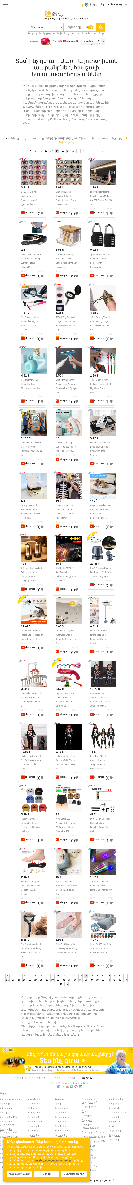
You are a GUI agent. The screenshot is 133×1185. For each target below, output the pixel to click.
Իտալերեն (33, 1135)
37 (92, 980)
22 (7, 980)
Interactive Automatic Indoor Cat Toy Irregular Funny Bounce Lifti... (32, 635)
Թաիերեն (32, 1108)
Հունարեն (60, 1112)
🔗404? (22, 159)
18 (109, 976)
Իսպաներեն (34, 1130)
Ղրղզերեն (60, 1126)
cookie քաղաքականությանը (53, 1160)
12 (46, 151)
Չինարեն (87, 1120)
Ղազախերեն (62, 1121)
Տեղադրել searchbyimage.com (106, 4)
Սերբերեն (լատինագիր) (89, 1156)
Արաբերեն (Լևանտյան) (7, 1123)
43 (125, 980)
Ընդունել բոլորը (74, 1174)
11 (69, 976)
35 (80, 980)
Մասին (56, 1077)
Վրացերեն (115, 1117)
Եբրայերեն (33, 1099)
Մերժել (46, 1174)
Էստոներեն (34, 1103)
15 (63, 151)
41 (114, 980)
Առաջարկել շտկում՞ (101, 1180)
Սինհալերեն (89, 1170)
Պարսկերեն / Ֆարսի (93, 1132)
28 (41, 980)
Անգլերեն (5, 1112)
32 (64, 980)
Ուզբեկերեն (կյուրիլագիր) (89, 1100)
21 (125, 976)
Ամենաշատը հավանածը (25, 138)
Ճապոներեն (62, 1130)
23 (13, 980)
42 (120, 980)
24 (18, 980)
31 (58, 980)
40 (109, 980)
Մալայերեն (61, 1135)
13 (51, 151)
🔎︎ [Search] (103, 151)
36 (86, 980)
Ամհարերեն (6, 1108)
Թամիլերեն (33, 1112)
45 (78, 151)
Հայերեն (59, 1099)
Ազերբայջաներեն (10, 1099)
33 (69, 980)
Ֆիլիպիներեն (116, 1130)
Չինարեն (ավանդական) (90, 1126)
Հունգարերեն (62, 1117)
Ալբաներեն (6, 1103)
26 (30, 980)
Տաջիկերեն (115, 1121)
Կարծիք (70, 1077)
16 (68, 151)
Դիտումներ (87, 138)
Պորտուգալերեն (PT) (93, 1141)
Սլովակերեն (116, 1099)
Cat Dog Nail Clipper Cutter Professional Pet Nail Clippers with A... (66, 446)
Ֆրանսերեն (115, 1139)
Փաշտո (113, 1126)
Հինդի (58, 1103)
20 (120, 976)
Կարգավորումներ (19, 1174)
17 (103, 976)
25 (24, 980)
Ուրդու (85, 1111)
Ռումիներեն (89, 1146)
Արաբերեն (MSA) (9, 1117)
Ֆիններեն (114, 1135)
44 (61, 984)
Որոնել (19, 1077)
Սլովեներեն (115, 1103)
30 (52, 980)
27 (35, 980)
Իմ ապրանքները (110, 138)
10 (64, 976)
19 (114, 976)
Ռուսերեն (87, 1150)
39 (103, 980)
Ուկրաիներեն (89, 1107)
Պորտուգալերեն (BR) (93, 1137)
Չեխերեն (87, 1116)
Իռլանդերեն (34, 1126)
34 (75, 980)
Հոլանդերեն (61, 1108)
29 (47, 980)
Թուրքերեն (33, 1117)
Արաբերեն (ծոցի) (9, 1137)
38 (97, 980)
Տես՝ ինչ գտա (37, 1077)
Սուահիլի (114, 1108)
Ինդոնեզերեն (35, 1121)
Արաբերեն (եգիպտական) (8, 1131)
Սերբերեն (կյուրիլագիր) (89, 1164)
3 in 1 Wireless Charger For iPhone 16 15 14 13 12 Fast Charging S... (101, 572)
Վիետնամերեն (117, 1112)
